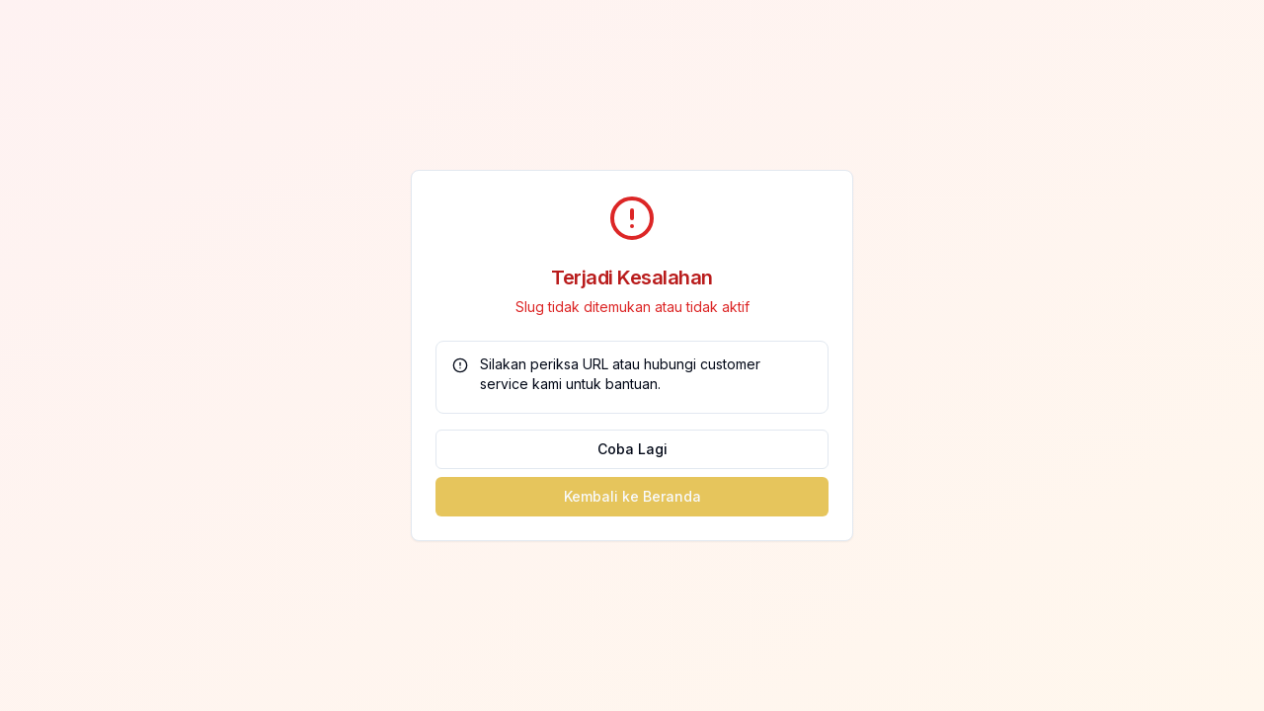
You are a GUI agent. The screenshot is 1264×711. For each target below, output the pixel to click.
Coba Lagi (632, 448)
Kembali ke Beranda (632, 496)
